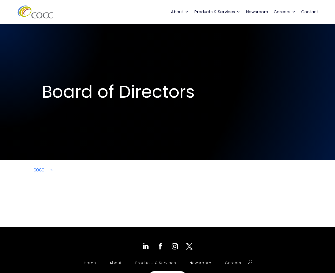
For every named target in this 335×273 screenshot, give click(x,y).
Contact (309, 12)
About (177, 12)
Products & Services (214, 12)
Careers (282, 12)
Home (90, 263)
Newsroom (257, 12)
